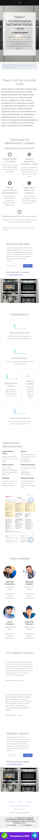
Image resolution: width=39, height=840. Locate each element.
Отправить (27, 266)
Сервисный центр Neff (10, 65)
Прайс (20, 802)
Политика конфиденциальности (19, 806)
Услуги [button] (11, 802)
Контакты (28, 802)
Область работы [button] (19, 809)
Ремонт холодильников (27, 65)
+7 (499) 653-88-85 (19, 33)
